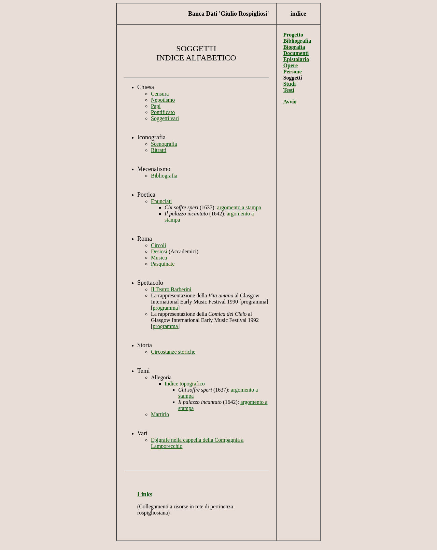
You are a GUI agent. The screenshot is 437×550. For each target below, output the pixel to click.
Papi (155, 106)
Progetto (293, 35)
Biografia (294, 47)
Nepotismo (163, 100)
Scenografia (164, 144)
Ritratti (158, 150)
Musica (159, 257)
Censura (160, 94)
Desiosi (159, 251)
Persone (292, 71)
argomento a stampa (239, 207)
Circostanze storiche (173, 352)
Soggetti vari (165, 118)
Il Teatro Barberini (171, 289)
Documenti (296, 53)
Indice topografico (185, 383)
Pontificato (163, 112)
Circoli (158, 245)
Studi (289, 84)
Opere (290, 65)
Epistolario (296, 59)
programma (165, 308)
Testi (288, 90)
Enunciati (161, 201)
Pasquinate (162, 264)
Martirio (160, 414)
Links (144, 494)
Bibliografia (164, 176)
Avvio (290, 101)
